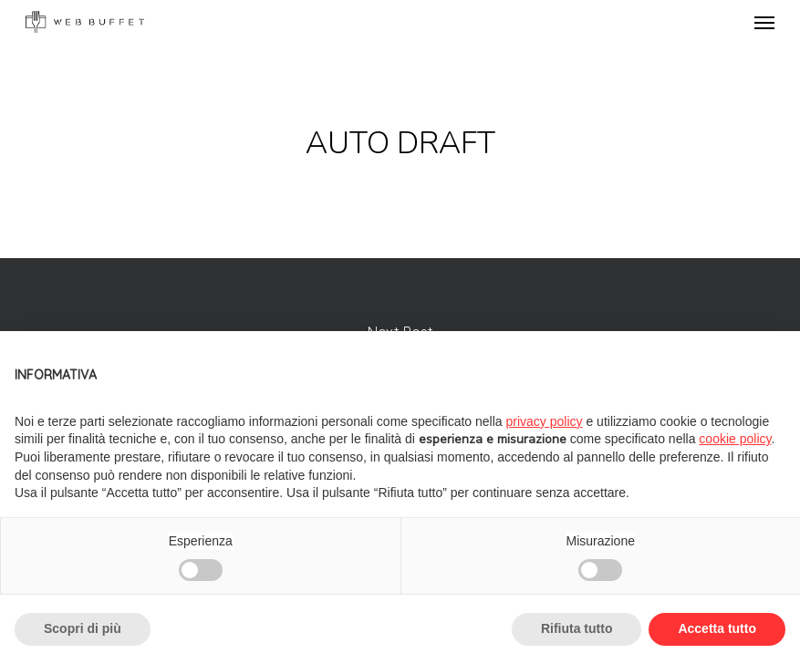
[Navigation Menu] (764, 22)
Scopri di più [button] (82, 628)
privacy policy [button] (544, 421)
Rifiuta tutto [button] (577, 628)
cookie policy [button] (735, 438)
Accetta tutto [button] (717, 628)
